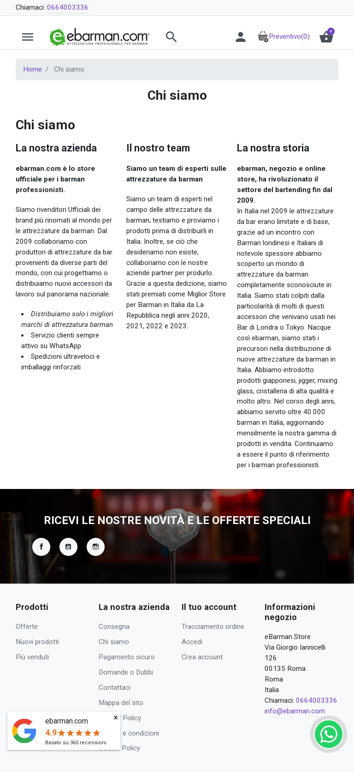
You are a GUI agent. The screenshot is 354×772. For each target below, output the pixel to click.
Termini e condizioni (129, 733)
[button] (189, 37)
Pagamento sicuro (127, 657)
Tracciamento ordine (213, 626)
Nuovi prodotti (37, 642)
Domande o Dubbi (126, 672)
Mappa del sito (121, 703)
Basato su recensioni (75, 743)
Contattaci (114, 687)
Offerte (27, 626)
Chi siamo (114, 642)
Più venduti (32, 657)
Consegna (114, 626)
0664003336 (67, 7)
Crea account (202, 657)
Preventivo (283, 36)
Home (32, 69)
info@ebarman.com (295, 711)
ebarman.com (66, 721)
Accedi (192, 642)
